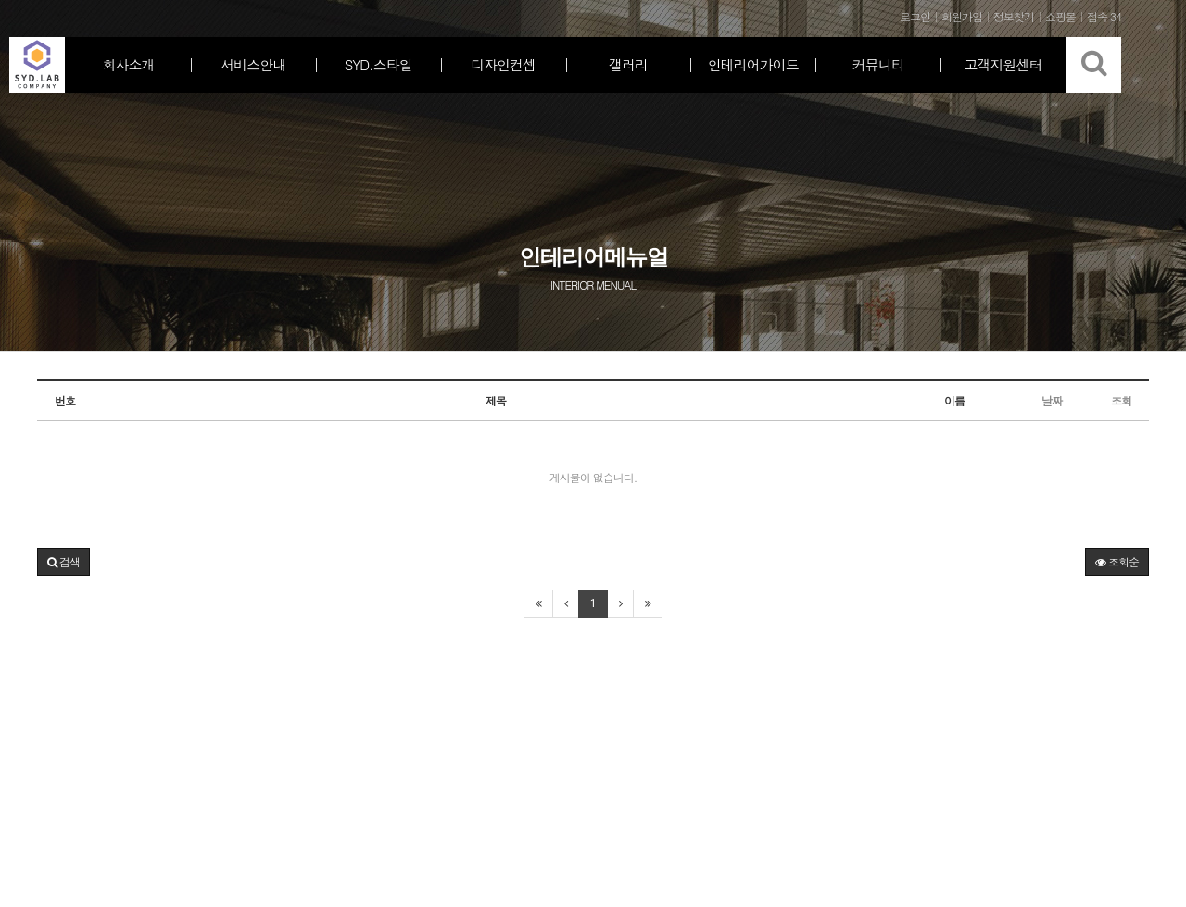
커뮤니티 (878, 64)
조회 (1121, 400)
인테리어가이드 (753, 64)
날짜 (1051, 400)
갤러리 (628, 64)
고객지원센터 (1003, 64)
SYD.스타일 (378, 64)
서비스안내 (253, 64)
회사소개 (128, 64)
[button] (63, 562)
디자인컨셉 (503, 64)
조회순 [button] (1117, 561)
